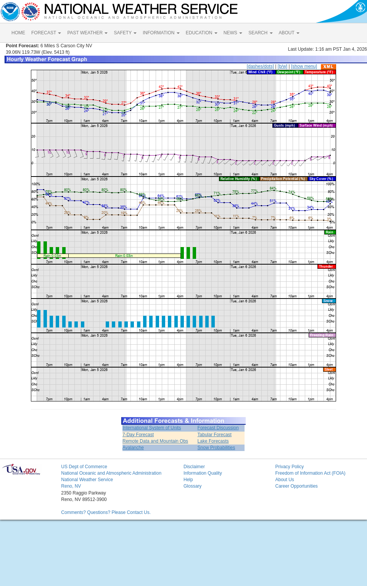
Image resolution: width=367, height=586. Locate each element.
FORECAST (46, 32)
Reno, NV (71, 486)
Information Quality (203, 473)
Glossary (192, 486)
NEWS (233, 32)
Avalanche (133, 447)
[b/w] (282, 66)
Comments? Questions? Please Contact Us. (106, 512)
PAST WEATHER (87, 32)
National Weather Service (87, 479)
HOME (18, 32)
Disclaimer (194, 466)
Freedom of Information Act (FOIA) (310, 473)
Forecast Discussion (218, 427)
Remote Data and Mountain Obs (155, 441)
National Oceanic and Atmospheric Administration (111, 473)
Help (188, 479)
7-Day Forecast (138, 434)
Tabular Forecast (215, 434)
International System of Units (151, 427)
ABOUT (289, 32)
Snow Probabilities (216, 447)
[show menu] (304, 66)
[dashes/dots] (260, 66)
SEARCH (260, 32)
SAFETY (125, 32)
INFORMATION (161, 32)
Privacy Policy (289, 466)
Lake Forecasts (213, 441)
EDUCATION (201, 32)
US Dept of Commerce (84, 466)
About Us (284, 479)
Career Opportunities (296, 486)
